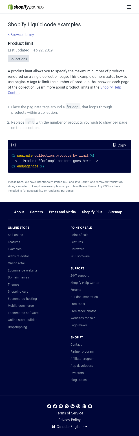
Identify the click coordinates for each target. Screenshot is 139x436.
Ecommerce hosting (22, 298)
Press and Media (62, 211)
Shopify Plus (92, 211)
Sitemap (115, 211)
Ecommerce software (23, 312)
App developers (82, 365)
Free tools (78, 303)
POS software (80, 255)
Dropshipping (17, 326)
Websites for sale (83, 317)
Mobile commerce (21, 305)
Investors (77, 372)
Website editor (18, 255)
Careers (36, 211)
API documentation (84, 296)
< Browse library (21, 34)
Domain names (18, 276)
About (19, 211)
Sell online (15, 234)
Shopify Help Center (85, 282)
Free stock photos (83, 310)
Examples (15, 248)
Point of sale (79, 234)
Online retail (17, 262)
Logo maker (79, 324)
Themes (13, 284)
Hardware (77, 248)
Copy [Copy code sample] (122, 144)
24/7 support (80, 275)
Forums (76, 289)
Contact (76, 344)
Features (14, 241)
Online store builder (22, 319)
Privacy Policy (69, 419)
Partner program (82, 351)
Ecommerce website (23, 269)
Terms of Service (69, 412)
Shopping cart (18, 291)
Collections (18, 58)
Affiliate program (82, 358)
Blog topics (79, 379)
